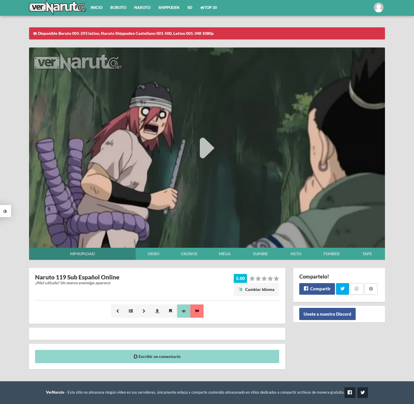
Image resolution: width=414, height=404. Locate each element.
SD (189, 7)
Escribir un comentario (157, 356)
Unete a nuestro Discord (327, 314)
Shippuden (168, 7)
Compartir (317, 288)
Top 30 (208, 7)
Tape (367, 253)
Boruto (118, 7)
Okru (153, 253)
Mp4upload (82, 253)
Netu (296, 253)
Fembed (331, 253)
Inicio (96, 7)
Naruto (142, 7)
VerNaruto (55, 392)
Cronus (189, 253)
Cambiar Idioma (256, 289)
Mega (225, 253)
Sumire (260, 253)
